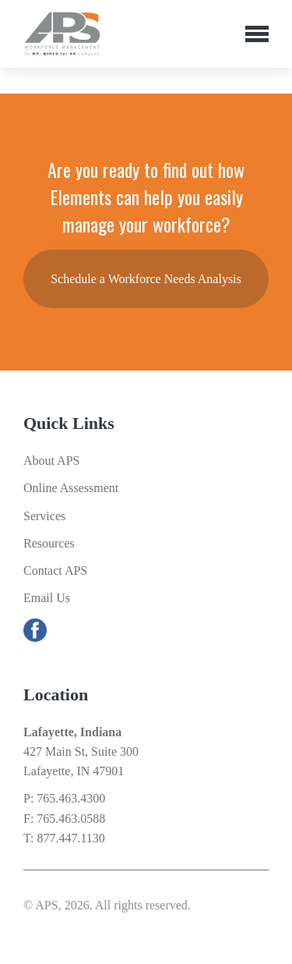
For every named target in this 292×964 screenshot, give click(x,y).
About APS (51, 460)
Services (44, 516)
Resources (49, 543)
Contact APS (55, 570)
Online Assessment (70, 487)
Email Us (46, 597)
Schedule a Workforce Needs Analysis (146, 278)
